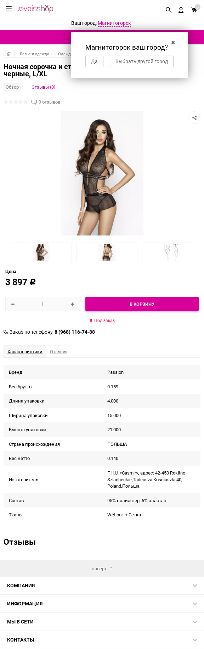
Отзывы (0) (44, 87)
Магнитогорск (114, 23)
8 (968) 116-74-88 (75, 331)
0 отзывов (49, 102)
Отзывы (58, 351)
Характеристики (24, 351)
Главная (9, 53)
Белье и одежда (34, 53)
